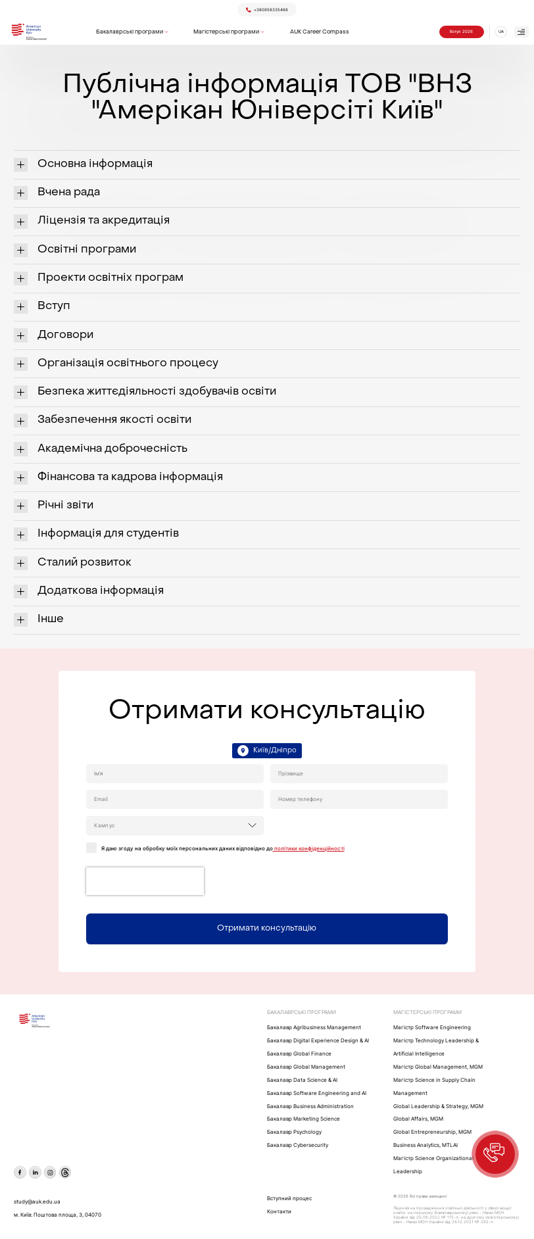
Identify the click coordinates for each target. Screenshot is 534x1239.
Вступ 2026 (461, 31)
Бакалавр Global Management (306, 1067)
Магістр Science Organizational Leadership (433, 1165)
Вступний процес (289, 1199)
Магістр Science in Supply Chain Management (434, 1086)
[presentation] (145, 881)
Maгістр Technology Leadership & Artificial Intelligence (436, 1047)
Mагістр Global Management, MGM (438, 1067)
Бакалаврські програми (129, 32)
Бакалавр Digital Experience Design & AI (318, 1041)
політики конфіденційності (309, 848)
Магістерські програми (226, 32)
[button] (495, 1154)
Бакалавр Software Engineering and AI (316, 1093)
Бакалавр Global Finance (299, 1054)
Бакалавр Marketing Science (303, 1119)
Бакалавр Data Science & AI (302, 1080)
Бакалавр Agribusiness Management (314, 1028)
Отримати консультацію (266, 929)
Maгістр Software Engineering (432, 1028)
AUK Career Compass (319, 32)
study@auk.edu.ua (37, 1202)
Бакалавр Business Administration (310, 1106)
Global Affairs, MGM (418, 1119)
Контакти (279, 1212)
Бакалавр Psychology (294, 1132)
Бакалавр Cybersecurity (297, 1145)
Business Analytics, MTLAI (425, 1145)
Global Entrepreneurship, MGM (432, 1132)
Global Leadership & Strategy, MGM (438, 1106)
